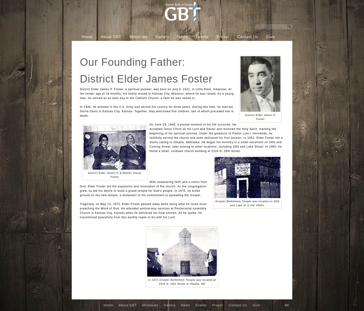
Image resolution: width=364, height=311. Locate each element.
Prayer (223, 37)
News (182, 37)
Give (270, 37)
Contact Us (247, 37)
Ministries (139, 37)
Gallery (162, 37)
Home (87, 37)
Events (202, 37)
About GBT (111, 37)
